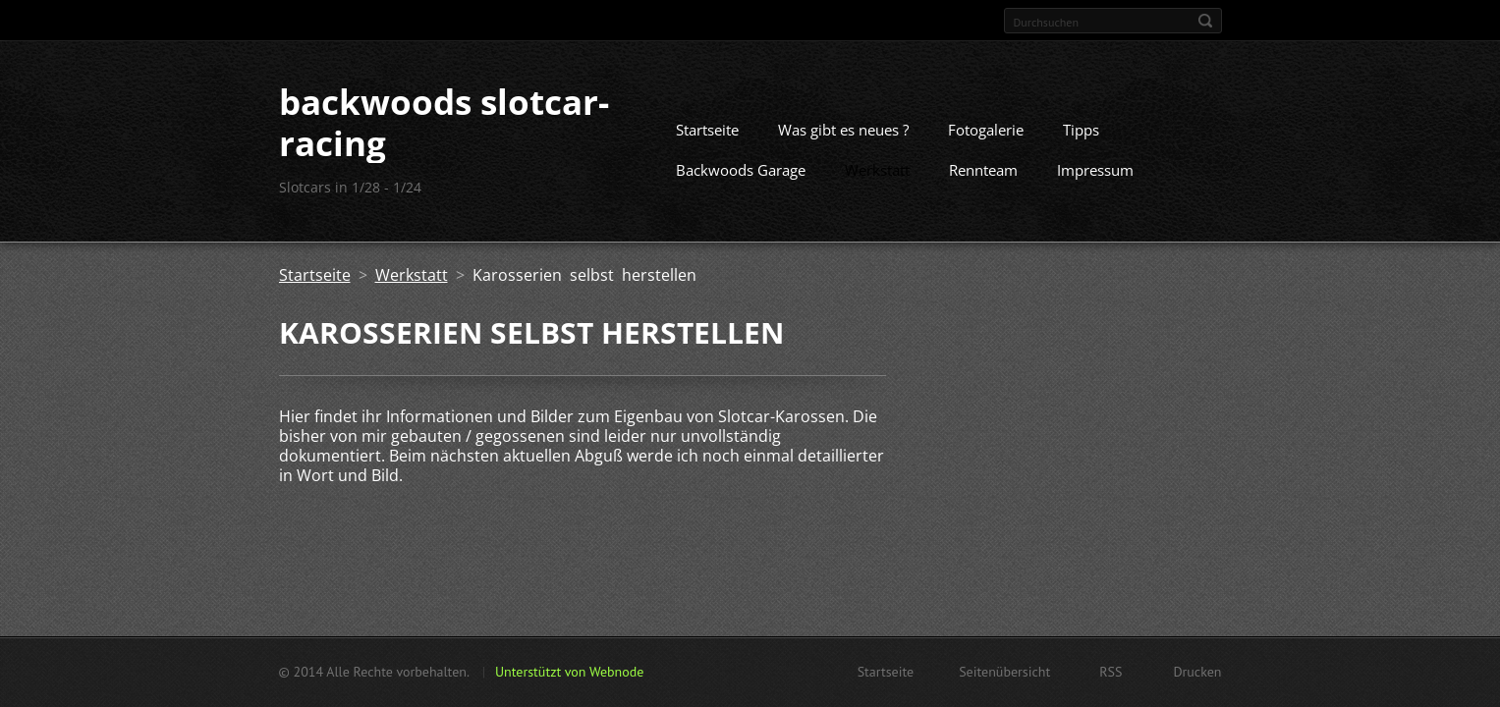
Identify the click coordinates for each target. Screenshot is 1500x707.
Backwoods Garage (741, 170)
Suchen (1205, 20)
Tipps (1081, 129)
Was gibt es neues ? (843, 129)
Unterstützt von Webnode (569, 671)
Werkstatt (877, 170)
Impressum (1095, 170)
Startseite (707, 129)
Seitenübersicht (1004, 671)
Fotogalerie (986, 129)
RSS (1110, 671)
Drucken (1197, 671)
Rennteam (983, 170)
